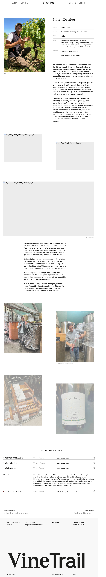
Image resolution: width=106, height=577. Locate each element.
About (15, 1)
